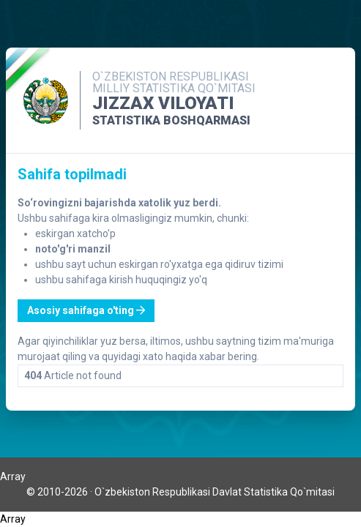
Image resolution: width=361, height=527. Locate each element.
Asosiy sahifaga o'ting (86, 310)
